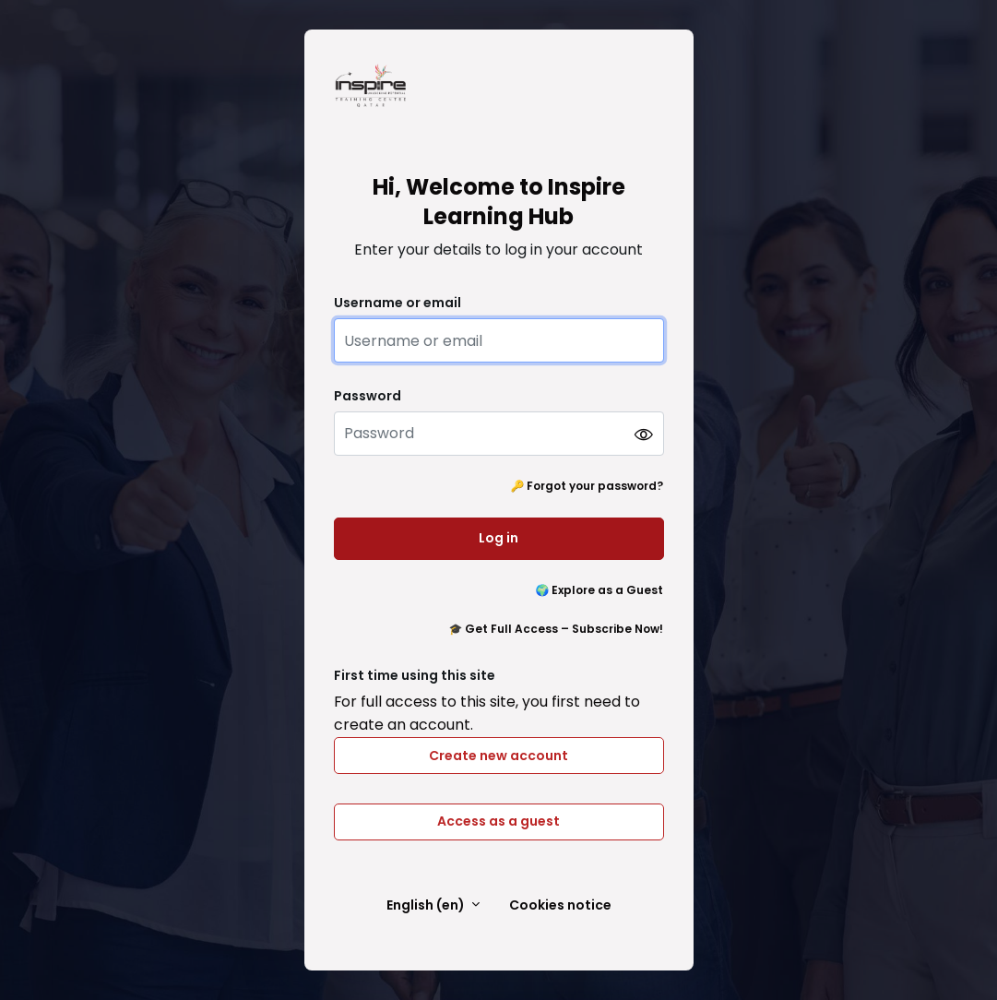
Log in (498, 538)
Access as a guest (498, 821)
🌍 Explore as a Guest (600, 590)
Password (367, 396)
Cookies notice (560, 905)
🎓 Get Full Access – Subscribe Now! (556, 629)
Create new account (498, 755)
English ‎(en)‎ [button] (427, 905)
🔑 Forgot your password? (587, 486)
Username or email (397, 303)
